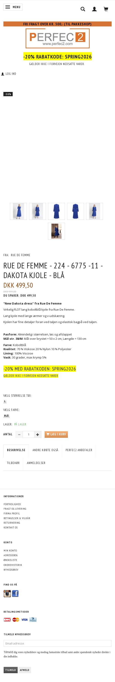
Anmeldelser (36, 463)
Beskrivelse (16, 450)
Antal (8, 434)
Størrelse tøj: (17, 396)
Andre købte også (45, 450)
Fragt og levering (15, 508)
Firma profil (12, 513)
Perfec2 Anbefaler (79, 450)
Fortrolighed (12, 504)
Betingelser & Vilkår (17, 518)
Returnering (12, 522)
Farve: (11, 410)
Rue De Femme (20, 255)
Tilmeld (10, 670)
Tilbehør (13, 463)
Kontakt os (11, 527)
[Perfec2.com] (58, 37)
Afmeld (24, 670)
